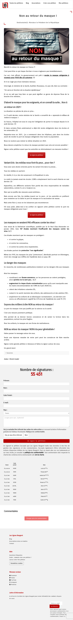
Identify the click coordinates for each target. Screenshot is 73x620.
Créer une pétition (49, 3)
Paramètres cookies (17, 563)
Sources (10, 353)
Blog (27, 3)
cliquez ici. (62, 616)
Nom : (5, 388)
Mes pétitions (63, 3)
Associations (36, 3)
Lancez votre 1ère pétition (17, 559)
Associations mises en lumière (18, 541)
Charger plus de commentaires (36, 518)
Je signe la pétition (36, 155)
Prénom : (6, 380)
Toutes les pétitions (16, 3)
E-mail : (6, 403)
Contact (11, 543)
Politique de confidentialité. (35, 432)
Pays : (5, 410)
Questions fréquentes (15, 555)
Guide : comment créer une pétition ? (20, 557)
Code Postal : (7, 395)
